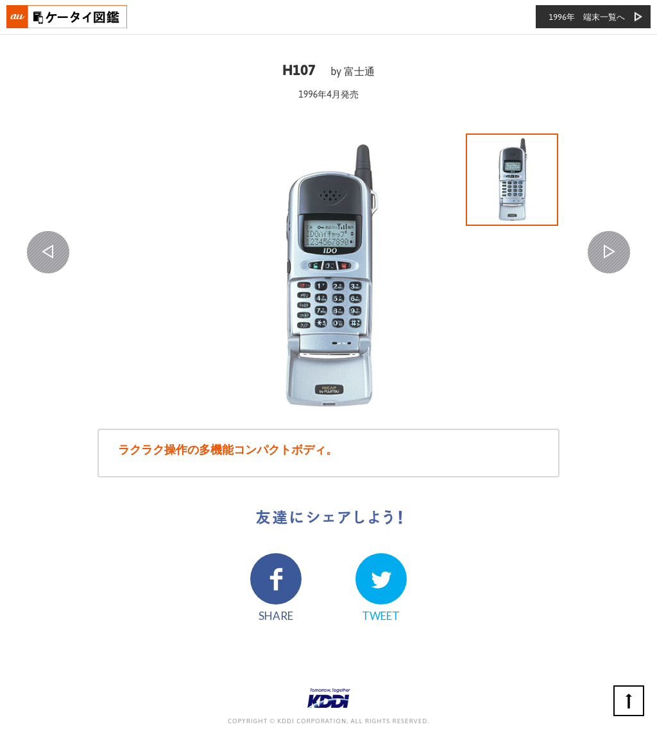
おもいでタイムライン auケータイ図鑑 (67, 16)
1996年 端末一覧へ (587, 17)
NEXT (609, 252)
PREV (48, 252)
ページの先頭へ (628, 700)
